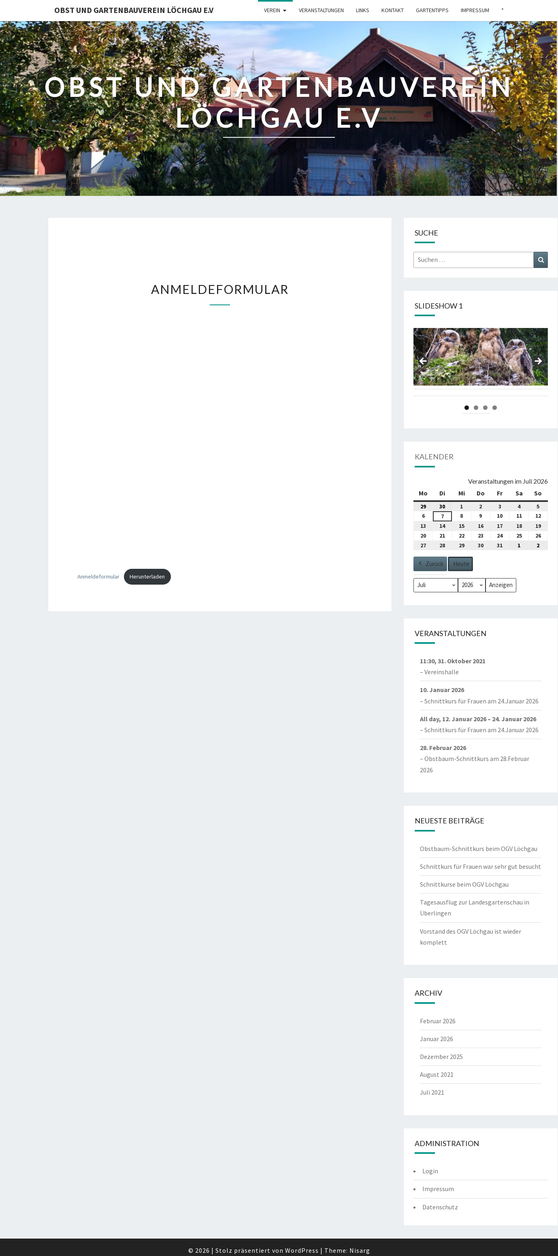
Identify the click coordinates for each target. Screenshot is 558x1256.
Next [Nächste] (538, 362)
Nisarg (359, 1250)
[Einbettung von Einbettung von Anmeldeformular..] (219, 438)
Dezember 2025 (441, 1056)
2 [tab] (476, 407)
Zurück (430, 564)
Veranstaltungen (321, 10)
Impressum (475, 10)
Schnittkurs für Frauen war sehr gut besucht (480, 866)
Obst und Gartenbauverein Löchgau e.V (133, 10)
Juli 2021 (432, 1092)
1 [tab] (466, 407)
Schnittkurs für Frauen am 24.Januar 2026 (481, 701)
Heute (461, 564)
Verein (272, 10)
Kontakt (392, 10)
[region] (480, 364)
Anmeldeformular (98, 576)
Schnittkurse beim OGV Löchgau (464, 884)
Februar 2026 (438, 1021)
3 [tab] (485, 407)
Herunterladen (147, 576)
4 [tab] (494, 407)
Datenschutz (440, 1207)
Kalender (434, 456)
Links (362, 10)
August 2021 (437, 1074)
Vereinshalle (441, 672)
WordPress (302, 1250)
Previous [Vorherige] (423, 362)
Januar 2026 (436, 1039)
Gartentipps (432, 10)
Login (430, 1171)
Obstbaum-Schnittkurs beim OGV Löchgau (478, 848)
